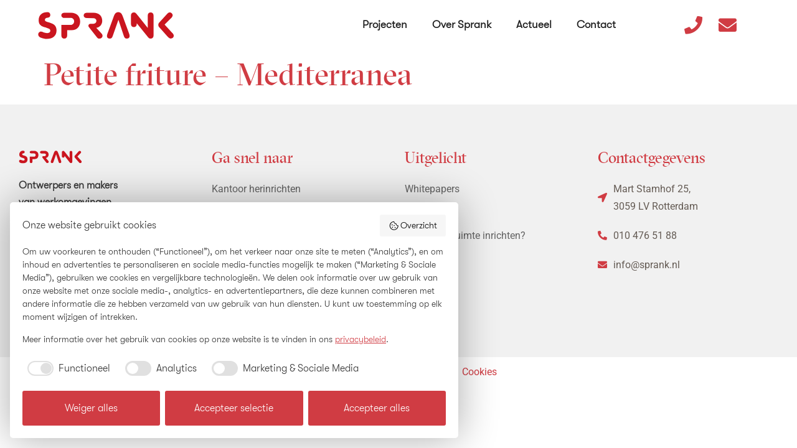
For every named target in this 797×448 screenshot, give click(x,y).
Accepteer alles (377, 408)
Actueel (534, 24)
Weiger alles (91, 408)
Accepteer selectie (233, 408)
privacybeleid (360, 339)
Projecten (384, 24)
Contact (596, 24)
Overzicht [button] (413, 225)
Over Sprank (461, 24)
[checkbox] (66, 368)
